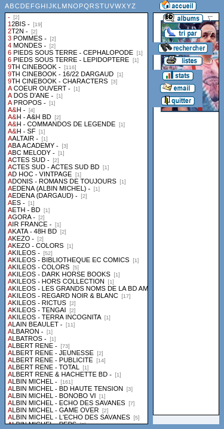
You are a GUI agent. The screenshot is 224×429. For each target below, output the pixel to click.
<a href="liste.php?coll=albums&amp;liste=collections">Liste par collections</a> (76, 212)
